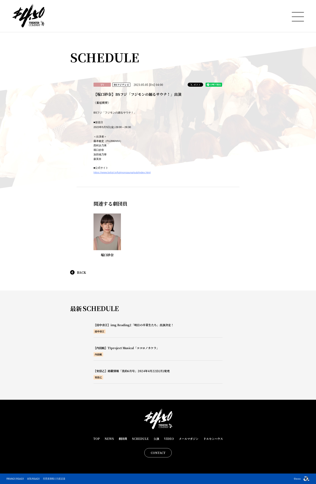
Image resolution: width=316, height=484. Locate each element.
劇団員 (123, 439)
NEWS (109, 439)
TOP (96, 439)
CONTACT (158, 453)
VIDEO (169, 439)
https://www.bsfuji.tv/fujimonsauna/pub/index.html (122, 172)
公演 (156, 439)
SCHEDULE (140, 439)
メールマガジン (189, 439)
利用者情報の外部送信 (54, 478)
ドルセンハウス (213, 439)
